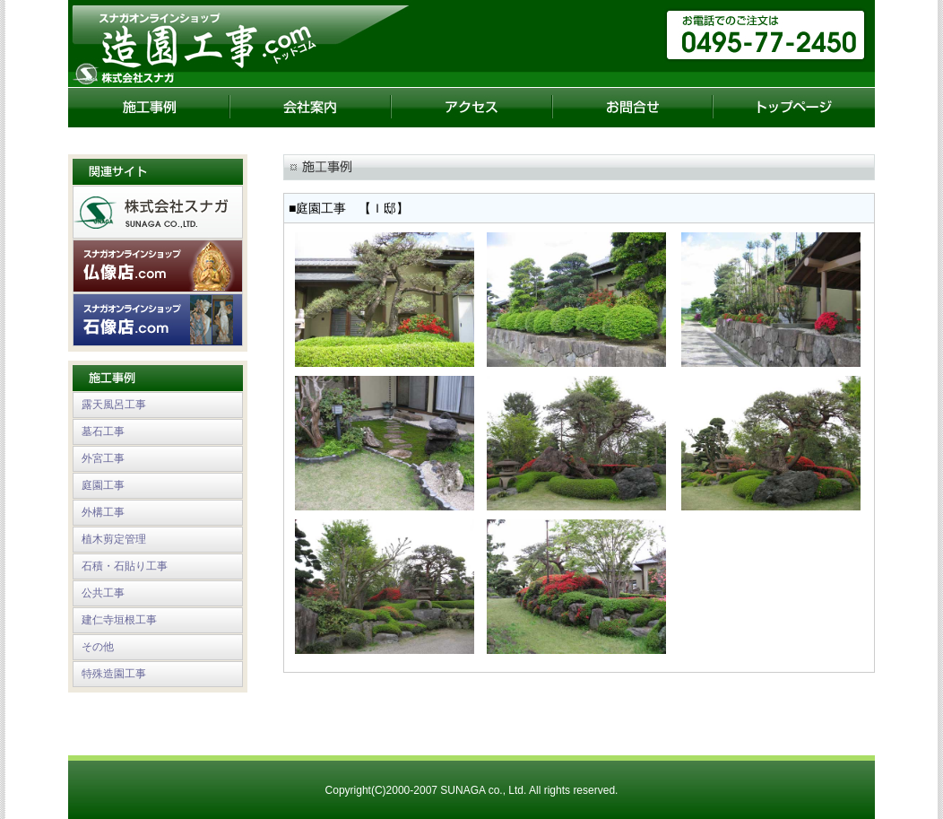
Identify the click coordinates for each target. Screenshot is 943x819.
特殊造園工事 (114, 673)
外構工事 (103, 512)
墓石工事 (103, 431)
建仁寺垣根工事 (119, 620)
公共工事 (103, 593)
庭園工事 (103, 485)
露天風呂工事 (114, 404)
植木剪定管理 (114, 539)
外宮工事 (103, 458)
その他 (98, 646)
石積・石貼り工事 (125, 566)
